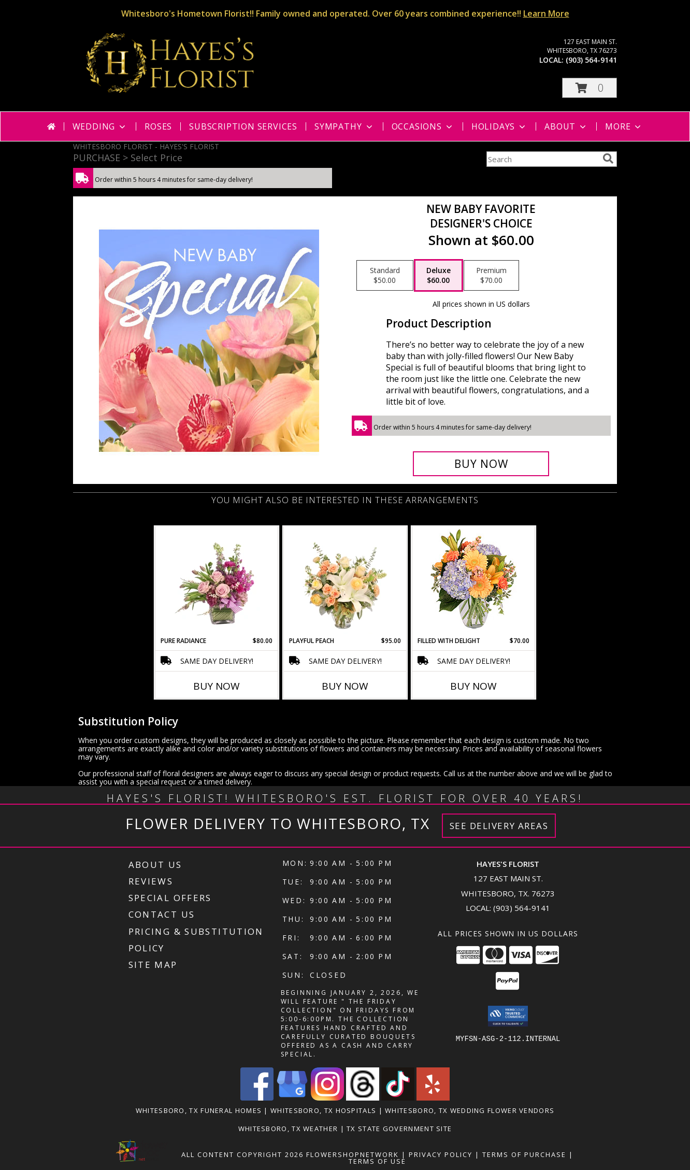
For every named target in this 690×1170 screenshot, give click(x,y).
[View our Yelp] (433, 1098)
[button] (589, 88)
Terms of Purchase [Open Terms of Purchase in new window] (524, 1154)
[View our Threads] (362, 1098)
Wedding (100, 126)
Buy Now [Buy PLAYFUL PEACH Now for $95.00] (345, 686)
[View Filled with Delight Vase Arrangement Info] (473, 581)
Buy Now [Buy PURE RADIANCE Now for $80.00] (216, 686)
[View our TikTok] (397, 1098)
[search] (608, 158)
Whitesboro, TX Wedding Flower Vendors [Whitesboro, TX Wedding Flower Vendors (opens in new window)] (469, 1110)
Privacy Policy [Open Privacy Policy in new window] (440, 1154)
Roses (158, 126)
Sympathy (344, 126)
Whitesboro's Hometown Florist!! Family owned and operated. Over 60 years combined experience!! (345, 13)
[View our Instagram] (327, 1098)
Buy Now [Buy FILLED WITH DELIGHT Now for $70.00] (473, 686)
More (624, 126)
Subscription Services (243, 126)
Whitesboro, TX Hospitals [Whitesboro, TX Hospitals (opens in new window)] (323, 1110)
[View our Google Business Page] (292, 1098)
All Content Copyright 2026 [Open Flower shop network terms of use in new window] (242, 1154)
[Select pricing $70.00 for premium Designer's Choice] (491, 276)
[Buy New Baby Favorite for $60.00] (481, 463)
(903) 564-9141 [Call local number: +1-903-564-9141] (591, 60)
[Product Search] (542, 159)
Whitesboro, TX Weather (288, 1128)
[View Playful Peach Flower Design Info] (345, 581)
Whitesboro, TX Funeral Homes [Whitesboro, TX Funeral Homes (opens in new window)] (199, 1110)
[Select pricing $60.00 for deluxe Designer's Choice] (438, 276)
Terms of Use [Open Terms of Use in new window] (377, 1161)
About (566, 126)
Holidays (499, 126)
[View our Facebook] (257, 1098)
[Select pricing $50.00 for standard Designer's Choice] (385, 276)
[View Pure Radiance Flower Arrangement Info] (217, 581)
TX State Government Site (399, 1128)
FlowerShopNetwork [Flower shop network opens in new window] (352, 1154)
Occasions (423, 126)
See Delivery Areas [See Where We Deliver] (499, 826)
